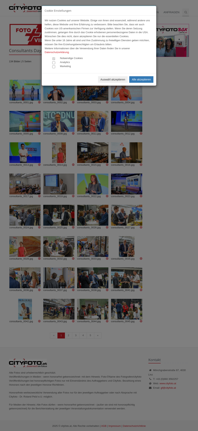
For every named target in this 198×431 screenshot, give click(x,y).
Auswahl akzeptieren (113, 79)
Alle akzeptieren (141, 79)
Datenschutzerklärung (57, 52)
